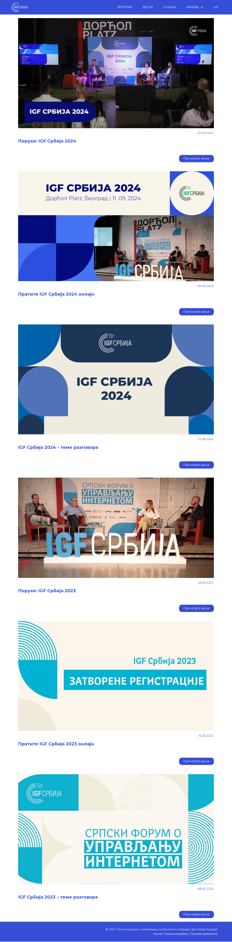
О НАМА (169, 7)
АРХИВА (194, 7)
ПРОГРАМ (124, 7)
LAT (216, 7)
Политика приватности (203, 934)
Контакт (155, 934)
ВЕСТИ (148, 7)
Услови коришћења (174, 934)
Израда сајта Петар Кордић (197, 929)
